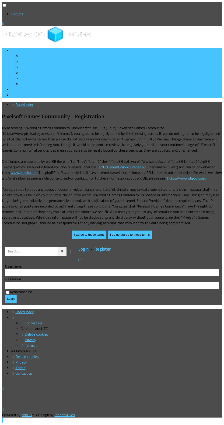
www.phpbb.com (24, 172)
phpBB (26, 415)
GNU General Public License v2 (122, 167)
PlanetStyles (65, 415)
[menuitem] (38, 62)
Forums (17, 14)
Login (83, 249)
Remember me (21, 292)
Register (102, 249)
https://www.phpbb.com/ (187, 178)
